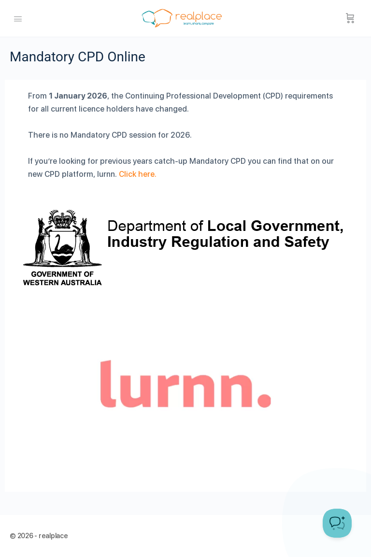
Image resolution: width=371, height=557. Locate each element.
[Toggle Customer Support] (337, 523)
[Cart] (350, 18)
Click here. (138, 174)
